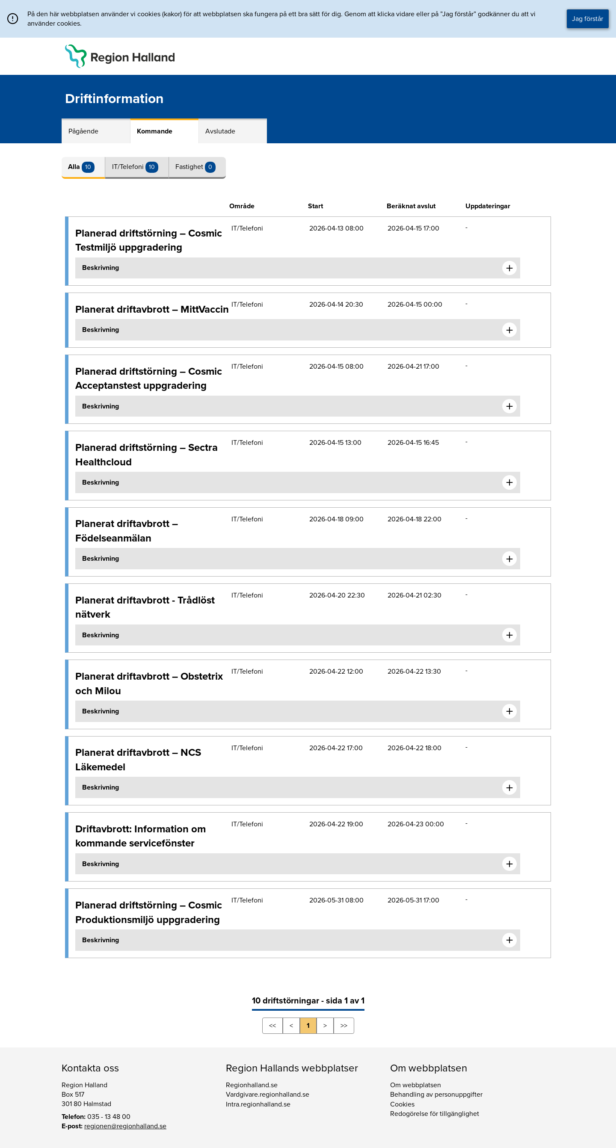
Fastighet (190, 167)
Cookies (402, 1104)
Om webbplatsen (415, 1085)
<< (272, 1025)
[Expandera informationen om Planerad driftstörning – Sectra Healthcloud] (509, 482)
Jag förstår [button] (587, 19)
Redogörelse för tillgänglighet (434, 1114)
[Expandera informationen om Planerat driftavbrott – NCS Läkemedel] (509, 787)
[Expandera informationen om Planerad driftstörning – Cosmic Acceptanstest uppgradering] (509, 406)
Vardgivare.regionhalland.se (267, 1094)
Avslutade (220, 131)
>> (344, 1025)
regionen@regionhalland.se (125, 1126)
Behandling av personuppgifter (436, 1094)
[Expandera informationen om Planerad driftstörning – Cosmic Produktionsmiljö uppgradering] (509, 940)
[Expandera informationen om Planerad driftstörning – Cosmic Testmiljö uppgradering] (509, 268)
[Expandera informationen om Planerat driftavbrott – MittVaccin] (509, 330)
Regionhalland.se (252, 1085)
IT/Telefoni (128, 167)
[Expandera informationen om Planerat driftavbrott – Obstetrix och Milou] (509, 711)
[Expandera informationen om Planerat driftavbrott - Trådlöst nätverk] (509, 635)
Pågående (83, 131)
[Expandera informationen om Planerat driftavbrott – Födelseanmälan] (509, 558)
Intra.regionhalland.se (258, 1104)
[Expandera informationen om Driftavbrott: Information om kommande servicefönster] (509, 864)
